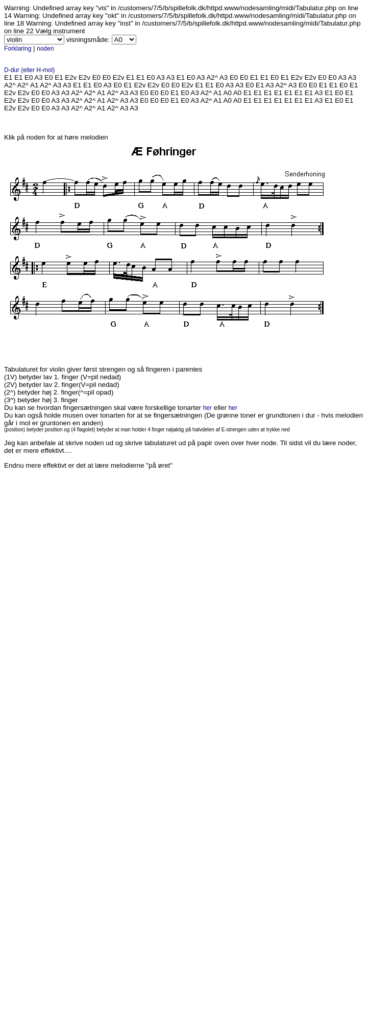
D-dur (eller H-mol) (29, 70)
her (207, 407)
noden (45, 48)
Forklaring (17, 48)
